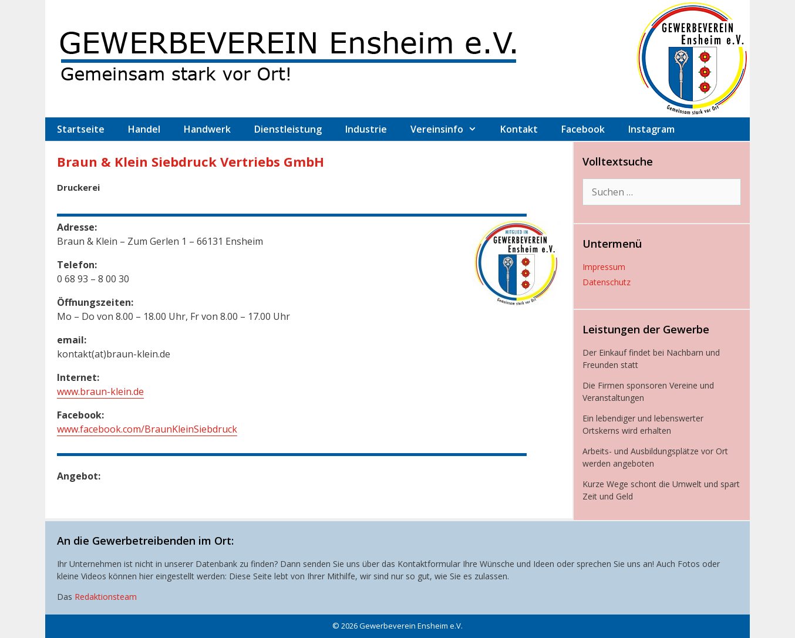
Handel (144, 129)
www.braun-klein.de (100, 391)
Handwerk (207, 129)
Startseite (81, 129)
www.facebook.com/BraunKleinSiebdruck (147, 429)
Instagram (651, 129)
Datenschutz (606, 282)
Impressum (603, 266)
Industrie (366, 129)
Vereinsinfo (449, 129)
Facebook (583, 129)
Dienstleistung (288, 129)
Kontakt (519, 129)
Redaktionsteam (106, 596)
